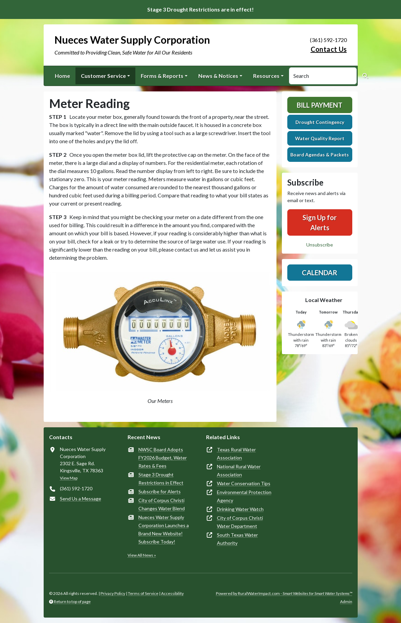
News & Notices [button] (218, 75)
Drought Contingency (319, 122)
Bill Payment (319, 105)
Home (62, 75)
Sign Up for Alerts (320, 222)
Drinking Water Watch (240, 509)
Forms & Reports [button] (162, 75)
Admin (346, 601)
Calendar (319, 272)
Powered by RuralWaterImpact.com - (284, 593)
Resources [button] (266, 75)
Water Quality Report (319, 138)
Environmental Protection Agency (244, 496)
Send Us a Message (80, 498)
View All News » (142, 555)
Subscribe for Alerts (159, 491)
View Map (68, 477)
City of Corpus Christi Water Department (240, 522)
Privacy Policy (113, 593)
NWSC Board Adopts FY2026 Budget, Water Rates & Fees (162, 458)
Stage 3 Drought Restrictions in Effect (160, 479)
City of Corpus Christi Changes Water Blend (161, 504)
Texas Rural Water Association (236, 453)
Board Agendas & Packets (319, 154)
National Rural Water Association (239, 470)
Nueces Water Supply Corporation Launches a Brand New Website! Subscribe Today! (163, 529)
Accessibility (172, 593)
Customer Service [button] (103, 75)
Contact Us (329, 49)
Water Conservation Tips (243, 483)
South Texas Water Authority (237, 539)
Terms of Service (143, 593)
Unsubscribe (319, 245)
